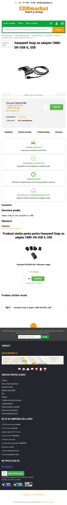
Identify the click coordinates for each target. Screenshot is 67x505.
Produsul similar (43, 132)
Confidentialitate (7, 404)
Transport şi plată (7, 387)
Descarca (58, 132)
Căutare (58, 30)
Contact (4, 380)
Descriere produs (24, 132)
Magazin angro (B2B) (8, 390)
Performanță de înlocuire (10, 413)
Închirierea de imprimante (10, 410)
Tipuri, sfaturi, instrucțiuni (10, 384)
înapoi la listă (6, 44)
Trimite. (45, 337)
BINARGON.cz (41, 494)
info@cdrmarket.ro (44, 2)
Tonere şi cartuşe (47, 502)
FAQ (3, 394)
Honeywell (48, 35)
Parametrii (9, 132)
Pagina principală (7, 35)
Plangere (4, 397)
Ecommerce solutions (29, 494)
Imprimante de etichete (22, 35)
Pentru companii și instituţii (10, 407)
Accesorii (57, 35)
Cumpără (56, 107)
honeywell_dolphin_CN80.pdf (11, 228)
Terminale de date (37, 35)
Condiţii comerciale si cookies (11, 400)
